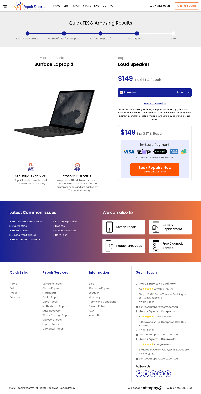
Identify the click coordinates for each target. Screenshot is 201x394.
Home (56, 5)
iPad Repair (49, 292)
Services (15, 297)
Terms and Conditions (102, 301)
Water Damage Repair (56, 315)
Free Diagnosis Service (166, 246)
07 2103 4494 (147, 354)
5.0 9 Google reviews (155, 316)
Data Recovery (51, 310)
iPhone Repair (50, 288)
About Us (94, 315)
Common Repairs (99, 288)
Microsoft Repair (52, 319)
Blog (91, 283)
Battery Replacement (166, 227)
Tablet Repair (50, 297)
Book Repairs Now (155, 169)
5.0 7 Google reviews (155, 344)
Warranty (94, 297)
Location (94, 292)
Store (87, 5)
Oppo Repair (50, 301)
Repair (76, 5)
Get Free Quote (186, 6)
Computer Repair (53, 328)
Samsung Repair (52, 283)
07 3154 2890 (161, 6)
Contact (109, 5)
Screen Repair (119, 227)
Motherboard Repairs (55, 306)
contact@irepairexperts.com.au (158, 307)
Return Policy (67, 388)
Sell (66, 5)
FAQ (96, 5)
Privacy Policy (97, 306)
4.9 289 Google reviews (156, 289)
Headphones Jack (122, 246)
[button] (5, 6)
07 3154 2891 (146, 330)
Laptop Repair (50, 324)
